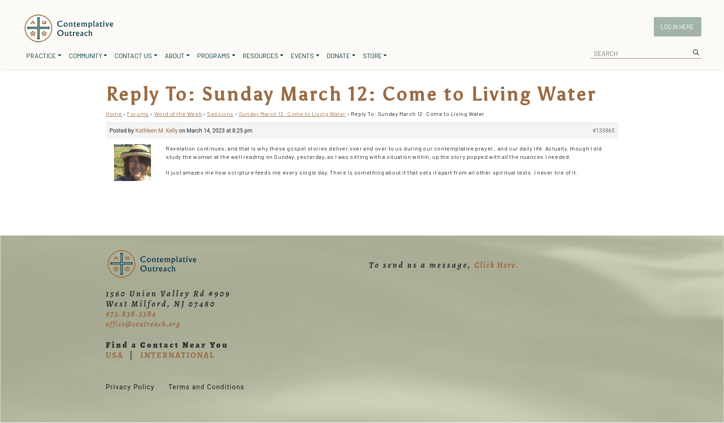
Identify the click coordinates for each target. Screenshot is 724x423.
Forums (138, 113)
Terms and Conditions (207, 387)
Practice (41, 56)
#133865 (603, 130)
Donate (338, 56)
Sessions (220, 113)
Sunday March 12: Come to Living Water (292, 113)
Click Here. (496, 265)
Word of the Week (178, 113)
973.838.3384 (131, 313)
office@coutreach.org (143, 324)
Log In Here (677, 26)
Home (114, 113)
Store (372, 56)
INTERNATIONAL (177, 355)
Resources (260, 56)
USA (114, 355)
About (175, 56)
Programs (213, 56)
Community (85, 56)
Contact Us (133, 56)
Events (302, 56)
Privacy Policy (130, 387)
